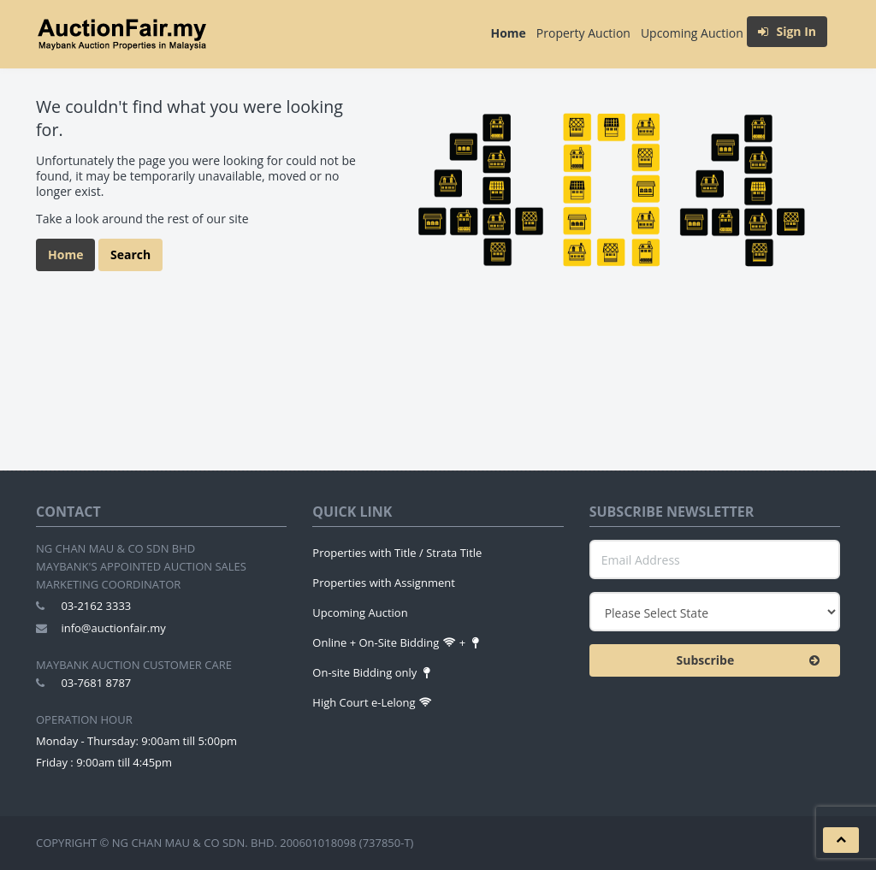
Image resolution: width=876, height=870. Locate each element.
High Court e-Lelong (372, 702)
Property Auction (583, 33)
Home (507, 33)
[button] (841, 840)
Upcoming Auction (692, 33)
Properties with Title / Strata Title (397, 552)
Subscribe (752, 660)
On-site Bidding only (373, 672)
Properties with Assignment (383, 582)
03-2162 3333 (96, 605)
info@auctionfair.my (113, 628)
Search (130, 254)
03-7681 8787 (96, 682)
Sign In (787, 31)
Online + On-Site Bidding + (397, 642)
